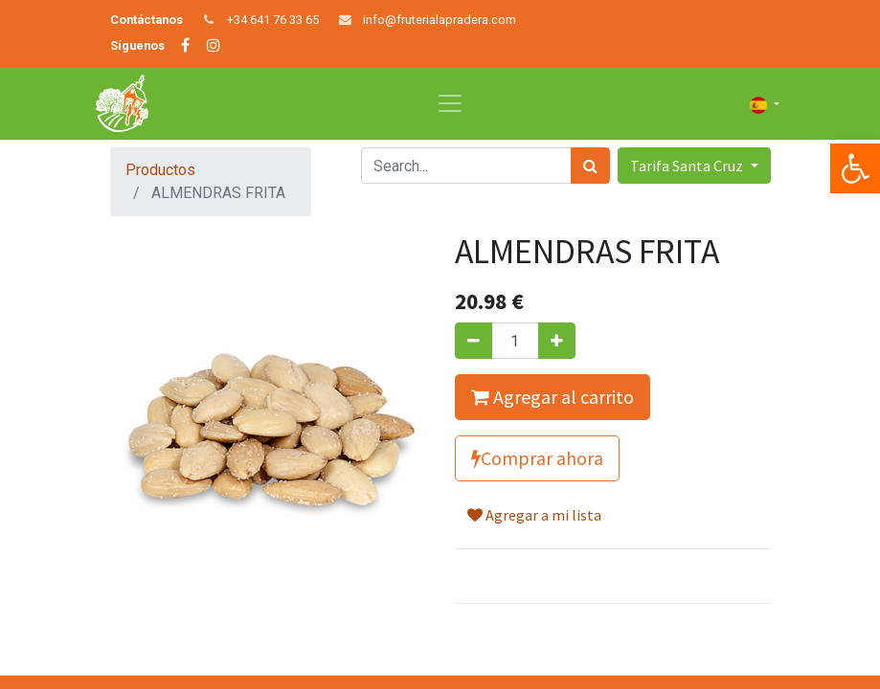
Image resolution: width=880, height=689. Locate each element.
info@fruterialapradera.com (439, 19)
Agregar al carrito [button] (552, 397)
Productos (160, 170)
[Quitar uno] (473, 340)
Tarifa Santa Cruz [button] (688, 165)
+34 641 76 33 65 (273, 19)
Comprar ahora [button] (537, 458)
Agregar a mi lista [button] (534, 514)
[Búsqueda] (590, 165)
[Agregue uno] (556, 340)
